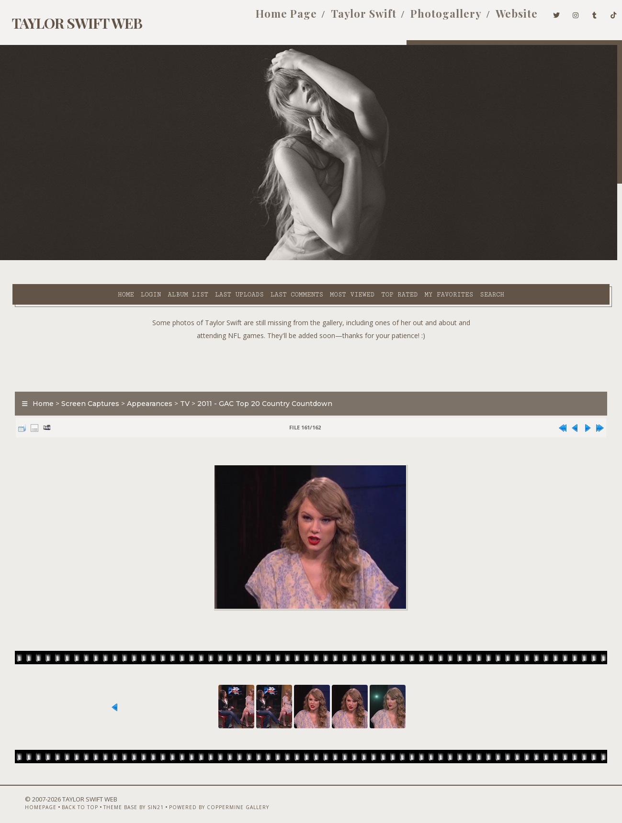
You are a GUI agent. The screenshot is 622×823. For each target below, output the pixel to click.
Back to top (61, 797)
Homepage (22, 797)
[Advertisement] (311, 339)
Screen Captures (84, 379)
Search (408, 259)
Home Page (270, 18)
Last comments (212, 259)
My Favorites (364, 259)
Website (501, 18)
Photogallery (430, 18)
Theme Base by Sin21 (115, 797)
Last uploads (155, 259)
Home (42, 259)
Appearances (143, 379)
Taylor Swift (348, 18)
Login (67, 259)
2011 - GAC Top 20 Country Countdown (258, 379)
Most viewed (268, 259)
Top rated (315, 259)
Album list (103, 259)
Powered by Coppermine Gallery (200, 797)
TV (178, 379)
